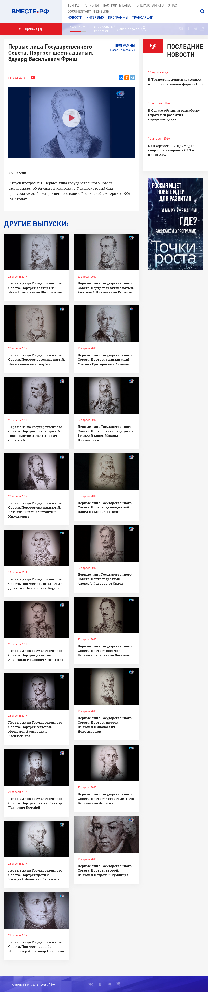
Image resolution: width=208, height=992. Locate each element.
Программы (118, 17)
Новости (75, 17)
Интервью (95, 17)
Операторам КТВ (150, 5)
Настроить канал (117, 5)
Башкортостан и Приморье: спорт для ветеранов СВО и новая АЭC (171, 150)
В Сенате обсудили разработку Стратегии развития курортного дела (174, 115)
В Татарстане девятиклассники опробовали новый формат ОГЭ (175, 81)
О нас (173, 5)
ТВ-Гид (73, 5)
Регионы (91, 5)
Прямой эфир (31, 29)
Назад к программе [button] (122, 49)
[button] (202, 11)
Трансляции (142, 17)
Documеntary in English (88, 11)
